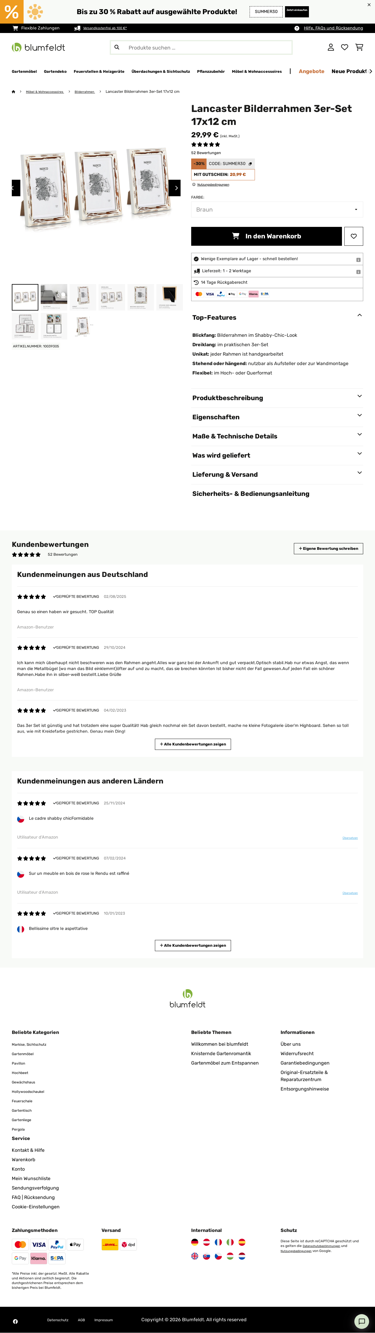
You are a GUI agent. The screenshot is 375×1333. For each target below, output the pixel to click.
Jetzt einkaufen (289, 11)
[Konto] (331, 47)
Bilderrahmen (96, 92)
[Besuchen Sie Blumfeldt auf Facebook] (15, 1321)
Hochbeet (22, 1072)
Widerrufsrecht (297, 1054)
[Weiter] (370, 71)
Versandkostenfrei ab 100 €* (111, 28)
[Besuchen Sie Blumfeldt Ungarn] (230, 1256)
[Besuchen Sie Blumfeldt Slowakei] (206, 1256)
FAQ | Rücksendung (33, 1197)
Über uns (291, 1044)
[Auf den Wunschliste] (353, 236)
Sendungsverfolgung (35, 1188)
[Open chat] (361, 1321)
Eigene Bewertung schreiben (317, 549)
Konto (18, 1169)
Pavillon (20, 1063)
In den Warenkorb (266, 236)
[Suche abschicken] (116, 47)
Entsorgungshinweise (305, 1089)
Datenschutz (61, 1320)
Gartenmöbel (26, 1054)
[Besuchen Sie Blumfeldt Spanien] (241, 1242)
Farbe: (197, 197)
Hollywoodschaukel (33, 1091)
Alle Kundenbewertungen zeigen (194, 744)
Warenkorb (23, 1160)
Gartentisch (25, 1110)
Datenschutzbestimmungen (325, 1246)
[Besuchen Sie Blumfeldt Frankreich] (218, 1242)
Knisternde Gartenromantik (221, 1054)
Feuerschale (25, 1101)
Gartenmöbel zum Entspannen (225, 1063)
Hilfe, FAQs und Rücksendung (333, 28)
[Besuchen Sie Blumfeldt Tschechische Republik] (218, 1256)
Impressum (116, 1320)
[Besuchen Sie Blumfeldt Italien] (230, 1242)
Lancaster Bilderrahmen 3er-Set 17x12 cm (156, 92)
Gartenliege (24, 1120)
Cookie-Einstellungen (36, 1207)
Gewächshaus (27, 1082)
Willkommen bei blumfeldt (219, 1044)
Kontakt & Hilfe (28, 1150)
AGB (90, 1320)
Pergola (20, 1129)
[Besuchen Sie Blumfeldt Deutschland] (194, 1242)
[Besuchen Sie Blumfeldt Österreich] (206, 1242)
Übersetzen (346, 840)
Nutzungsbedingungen (299, 1251)
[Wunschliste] (344, 47)
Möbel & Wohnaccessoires (50, 92)
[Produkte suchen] (201, 47)
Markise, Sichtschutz (35, 1044)
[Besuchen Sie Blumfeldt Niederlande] (241, 1256)
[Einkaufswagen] (359, 47)
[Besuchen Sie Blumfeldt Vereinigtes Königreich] (194, 1256)
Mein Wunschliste (31, 1179)
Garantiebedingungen (305, 1063)
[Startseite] (19, 92)
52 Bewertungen (206, 153)
